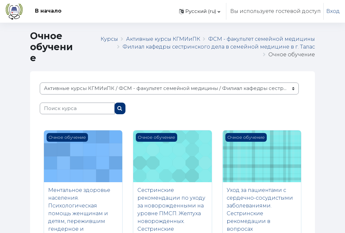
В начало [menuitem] (48, 11)
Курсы (109, 39)
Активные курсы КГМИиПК (163, 39)
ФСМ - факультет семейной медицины (261, 39)
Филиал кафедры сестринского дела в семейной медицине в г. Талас (219, 47)
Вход (333, 11)
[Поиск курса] (77, 108)
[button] (200, 11)
